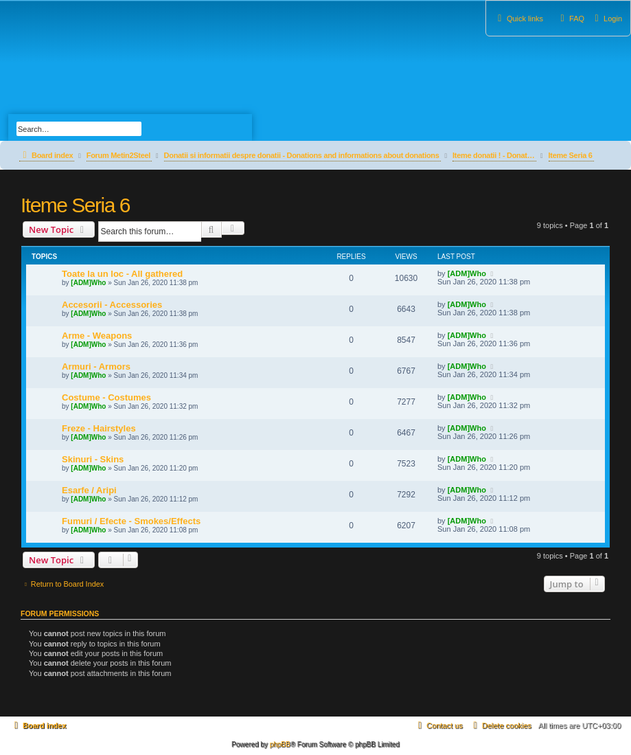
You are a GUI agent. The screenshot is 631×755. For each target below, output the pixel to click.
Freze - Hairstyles (99, 428)
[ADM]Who (88, 282)
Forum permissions (60, 613)
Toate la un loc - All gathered (122, 274)
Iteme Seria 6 (75, 205)
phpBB (280, 744)
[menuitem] (606, 18)
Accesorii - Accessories (112, 305)
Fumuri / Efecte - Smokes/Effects (131, 521)
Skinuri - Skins (93, 459)
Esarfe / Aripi (89, 490)
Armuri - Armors (96, 366)
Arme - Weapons (97, 335)
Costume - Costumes (106, 397)
